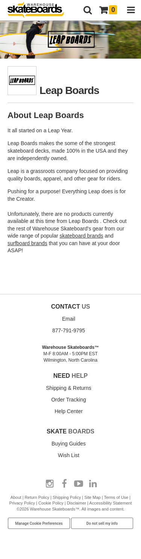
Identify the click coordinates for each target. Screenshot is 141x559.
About (16, 497)
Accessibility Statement (110, 503)
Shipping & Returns (68, 388)
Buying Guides (69, 444)
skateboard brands (81, 236)
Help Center (69, 411)
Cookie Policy (51, 503)
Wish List (68, 455)
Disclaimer (76, 503)
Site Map (92, 497)
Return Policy (37, 497)
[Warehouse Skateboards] (39, 10)
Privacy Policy (22, 503)
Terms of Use (116, 497)
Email (68, 319)
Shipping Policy (67, 497)
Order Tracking (68, 400)
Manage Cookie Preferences (39, 523)
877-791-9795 (68, 330)
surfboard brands (27, 243)
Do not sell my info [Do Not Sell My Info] (102, 523)
